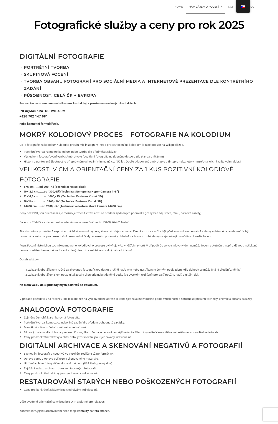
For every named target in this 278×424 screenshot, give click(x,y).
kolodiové (215, 169)
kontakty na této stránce (93, 411)
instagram (91, 144)
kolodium (211, 135)
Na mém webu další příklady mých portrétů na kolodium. (59, 285)
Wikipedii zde (174, 144)
